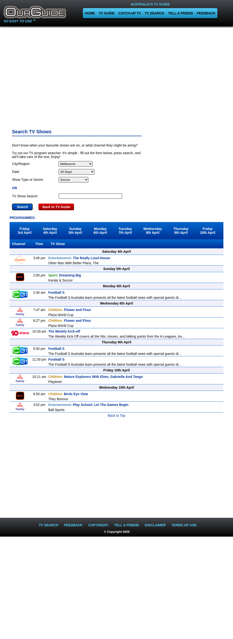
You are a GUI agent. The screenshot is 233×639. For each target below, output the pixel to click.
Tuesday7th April (125, 230)
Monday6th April (100, 230)
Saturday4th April (50, 230)
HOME (90, 13)
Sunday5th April (75, 230)
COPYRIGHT (98, 525)
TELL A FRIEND (180, 13)
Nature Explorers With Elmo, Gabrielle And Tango (95, 377)
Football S (56, 292)
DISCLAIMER (155, 525)
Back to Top (116, 415)
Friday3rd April (24, 230)
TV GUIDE (107, 13)
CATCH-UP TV (129, 13)
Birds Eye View (68, 394)
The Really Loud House (79, 258)
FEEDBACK (206, 13)
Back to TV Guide (56, 207)
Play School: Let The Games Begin (88, 405)
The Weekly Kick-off (64, 331)
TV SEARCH (154, 13)
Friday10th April (207, 230)
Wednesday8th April (152, 230)
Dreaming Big (64, 275)
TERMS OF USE (184, 525)
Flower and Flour (69, 310)
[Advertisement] (117, 76)
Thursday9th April (181, 230)
